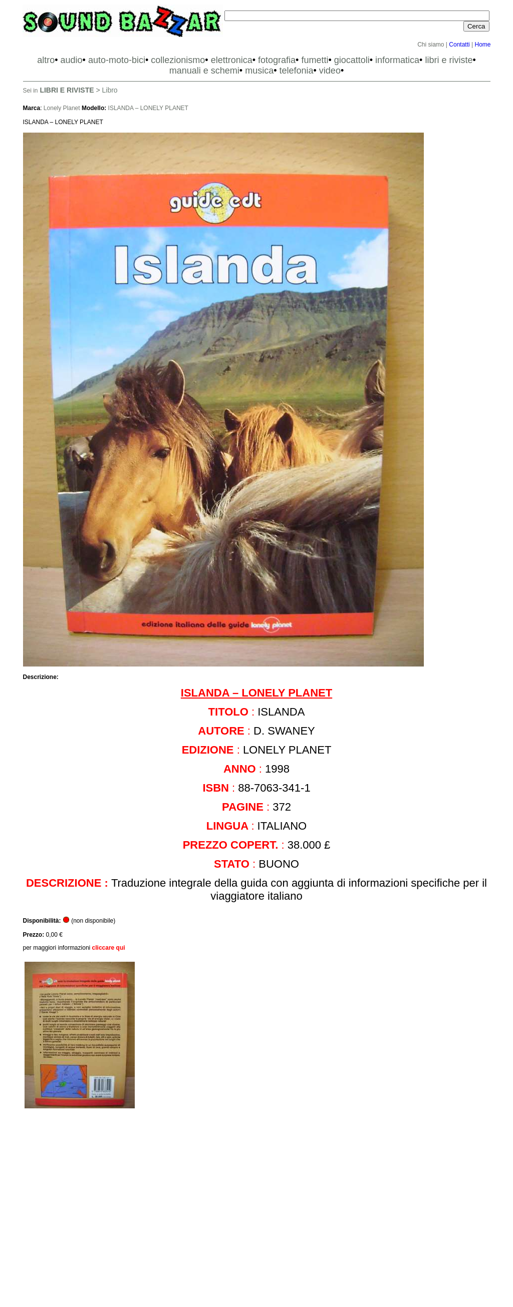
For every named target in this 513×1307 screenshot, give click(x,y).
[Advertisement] (256, 1212)
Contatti (459, 44)
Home (482, 44)
